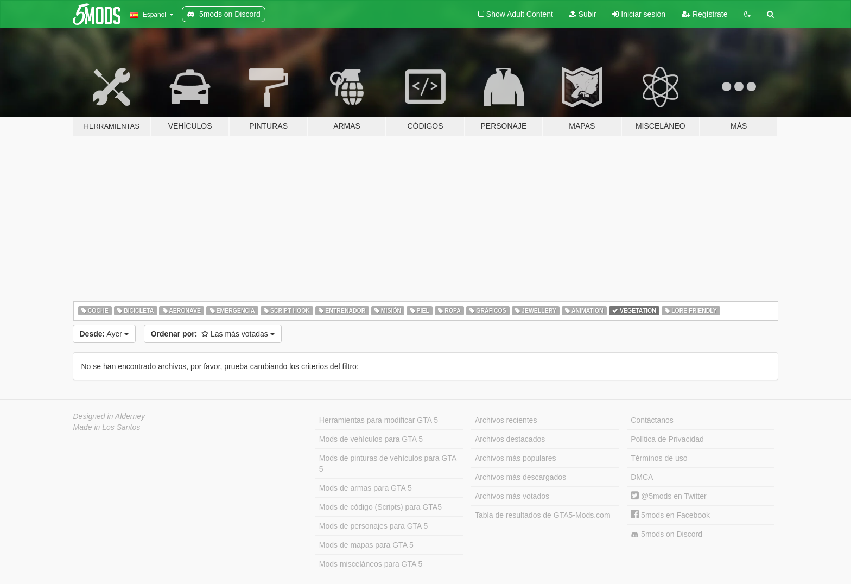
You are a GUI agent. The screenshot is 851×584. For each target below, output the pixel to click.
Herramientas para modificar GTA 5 (378, 420)
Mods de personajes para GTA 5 (373, 526)
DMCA (642, 477)
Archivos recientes (506, 420)
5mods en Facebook (670, 515)
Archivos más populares (515, 458)
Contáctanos (652, 420)
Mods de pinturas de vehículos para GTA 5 (387, 463)
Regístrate (704, 14)
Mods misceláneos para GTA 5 (370, 564)
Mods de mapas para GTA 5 (366, 545)
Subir (582, 14)
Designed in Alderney (109, 416)
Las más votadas (213, 333)
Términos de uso (659, 458)
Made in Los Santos (107, 427)
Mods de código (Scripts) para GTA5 (380, 507)
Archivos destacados (510, 439)
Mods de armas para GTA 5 (365, 488)
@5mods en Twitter (668, 496)
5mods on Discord (666, 534)
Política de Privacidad (667, 439)
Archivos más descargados (520, 477)
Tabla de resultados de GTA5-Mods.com (543, 515)
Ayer (104, 333)
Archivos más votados (512, 496)
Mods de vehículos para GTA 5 (371, 439)
